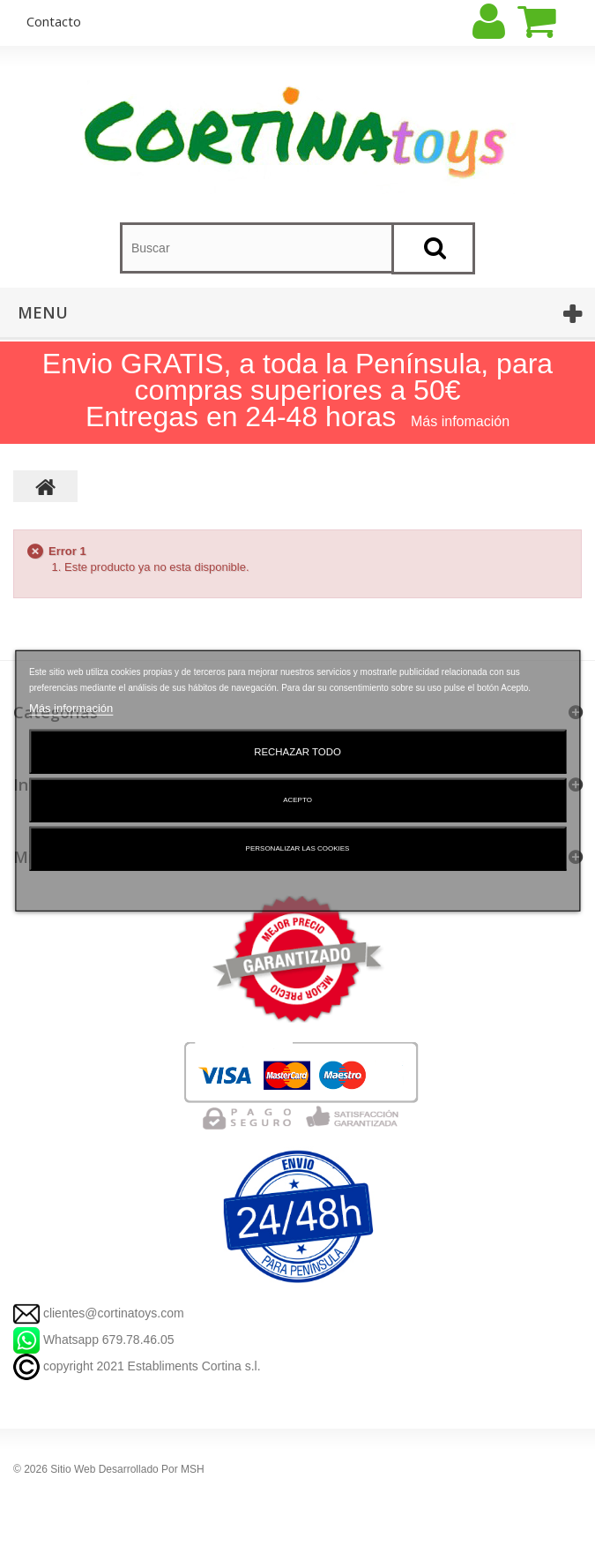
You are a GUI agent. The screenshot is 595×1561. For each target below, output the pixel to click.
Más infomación (460, 421)
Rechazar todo (297, 751)
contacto (53, 21)
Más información (71, 707)
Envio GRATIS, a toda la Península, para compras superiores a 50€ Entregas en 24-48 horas (297, 390)
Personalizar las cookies (298, 848)
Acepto (297, 799)
